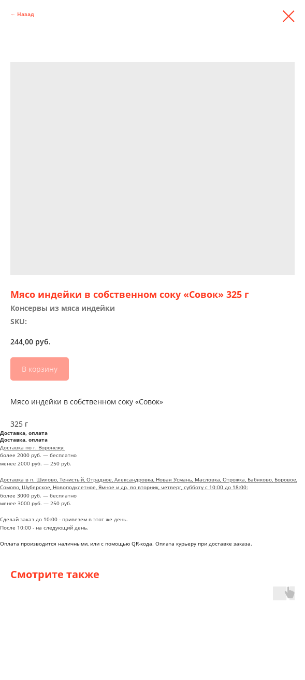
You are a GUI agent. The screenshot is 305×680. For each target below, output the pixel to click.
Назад (25, 14)
